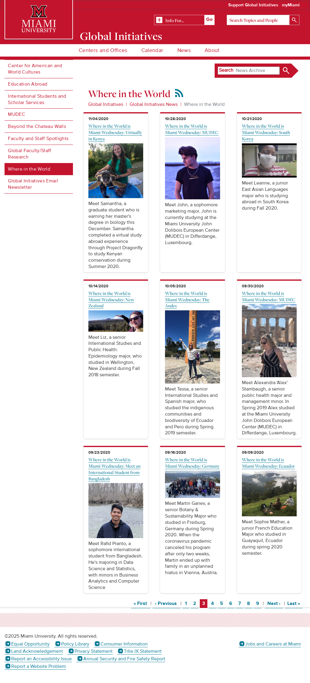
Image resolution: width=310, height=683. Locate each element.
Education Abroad (27, 84)
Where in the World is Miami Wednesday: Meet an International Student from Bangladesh (114, 468)
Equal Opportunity (30, 644)
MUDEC (16, 114)
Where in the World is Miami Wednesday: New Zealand (111, 299)
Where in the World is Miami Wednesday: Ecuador (268, 462)
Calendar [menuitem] (152, 50)
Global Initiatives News (154, 104)
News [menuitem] (184, 50)
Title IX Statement (143, 651)
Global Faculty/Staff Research (29, 154)
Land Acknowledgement (37, 651)
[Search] (263, 20)
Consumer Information (124, 644)
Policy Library (75, 644)
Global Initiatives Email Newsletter (33, 184)
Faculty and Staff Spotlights (38, 139)
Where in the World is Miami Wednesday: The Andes (187, 299)
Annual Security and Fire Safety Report (124, 659)
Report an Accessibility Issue (41, 659)
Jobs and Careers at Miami (273, 644)
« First (142, 603)
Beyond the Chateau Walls (37, 126)
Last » (294, 603)
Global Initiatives (121, 36)
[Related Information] (184, 20)
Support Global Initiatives (253, 5)
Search (226, 70)
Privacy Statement (93, 651)
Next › (275, 603)
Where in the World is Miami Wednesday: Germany (192, 462)
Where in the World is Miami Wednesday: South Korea (266, 132)
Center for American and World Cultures (35, 69)
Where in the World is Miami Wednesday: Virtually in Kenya (115, 132)
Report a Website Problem (38, 666)
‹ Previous (167, 603)
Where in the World (29, 169)
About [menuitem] (212, 50)
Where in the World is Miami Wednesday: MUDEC (192, 129)
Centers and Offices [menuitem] (103, 50)
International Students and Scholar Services (37, 99)
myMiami (291, 5)
